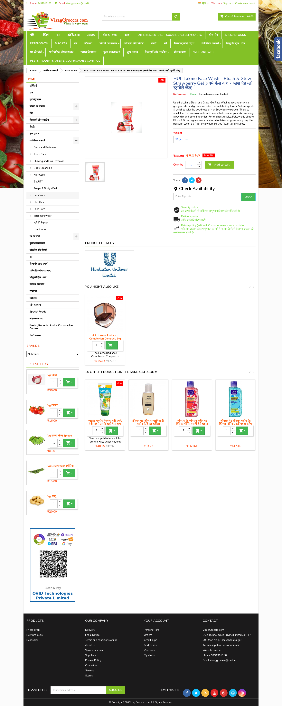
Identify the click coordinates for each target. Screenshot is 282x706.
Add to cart (219, 165)
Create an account (245, 3)
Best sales (32, 640)
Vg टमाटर (52, 405)
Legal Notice (92, 635)
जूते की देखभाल (41, 223)
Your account (156, 621)
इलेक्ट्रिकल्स (74, 35)
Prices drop (33, 630)
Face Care (39, 209)
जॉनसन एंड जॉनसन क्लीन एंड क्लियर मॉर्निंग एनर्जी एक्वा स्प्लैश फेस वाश (235, 424)
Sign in (227, 3)
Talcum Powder (43, 216)
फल (58, 35)
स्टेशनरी (88, 43)
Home (31, 79)
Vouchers (149, 650)
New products (34, 635)
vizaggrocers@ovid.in (78, 3)
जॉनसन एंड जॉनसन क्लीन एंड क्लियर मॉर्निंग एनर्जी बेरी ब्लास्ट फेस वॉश (192, 424)
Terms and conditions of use (101, 640)
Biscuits (61, 43)
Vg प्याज (52, 375)
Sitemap (90, 670)
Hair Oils (39, 202)
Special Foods (235, 35)
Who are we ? (203, 52)
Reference (179, 94)
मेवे (165, 43)
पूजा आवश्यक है (111, 52)
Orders (148, 635)
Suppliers (90, 655)
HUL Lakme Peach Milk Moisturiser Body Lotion (105, 337)
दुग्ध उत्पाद (132, 52)
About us (90, 645)
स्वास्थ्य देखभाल (88, 52)
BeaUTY (38, 181)
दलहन (127, 35)
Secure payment (94, 650)
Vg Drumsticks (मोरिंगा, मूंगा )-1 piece (62, 466)
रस (75, 43)
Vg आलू (51, 496)
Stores (89, 675)
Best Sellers (37, 364)
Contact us (91, 665)
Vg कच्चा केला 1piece (59, 435)
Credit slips (150, 640)
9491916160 (44, 3)
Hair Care (39, 175)
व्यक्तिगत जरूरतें (210, 43)
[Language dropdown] (204, 3)
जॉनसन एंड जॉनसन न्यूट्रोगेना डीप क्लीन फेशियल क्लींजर (148, 422)
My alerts (149, 655)
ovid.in (217, 650)
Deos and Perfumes (45, 147)
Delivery (90, 630)
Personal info (151, 630)
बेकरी (153, 43)
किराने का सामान (108, 43)
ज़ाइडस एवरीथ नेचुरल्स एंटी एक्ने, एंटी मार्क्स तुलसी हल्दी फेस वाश (105, 422)
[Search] (141, 17)
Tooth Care (40, 154)
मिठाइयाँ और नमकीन (155, 52)
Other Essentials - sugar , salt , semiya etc (170, 35)
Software (35, 335)
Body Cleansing (43, 168)
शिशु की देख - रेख (235, 43)
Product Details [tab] (99, 243)
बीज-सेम (213, 35)
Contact (210, 621)
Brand (193, 94)
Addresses (150, 645)
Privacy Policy (93, 660)
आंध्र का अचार (109, 35)
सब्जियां (45, 35)
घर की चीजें (36, 52)
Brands (33, 346)
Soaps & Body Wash (46, 188)
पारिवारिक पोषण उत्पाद (61, 52)
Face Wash (40, 195)
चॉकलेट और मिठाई (134, 43)
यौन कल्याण (180, 52)
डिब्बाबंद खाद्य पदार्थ (184, 43)
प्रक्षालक (91, 35)
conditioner (40, 229)
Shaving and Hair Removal (49, 161)
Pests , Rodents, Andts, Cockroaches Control (65, 61)
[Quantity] (54, 382)
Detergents (39, 43)
